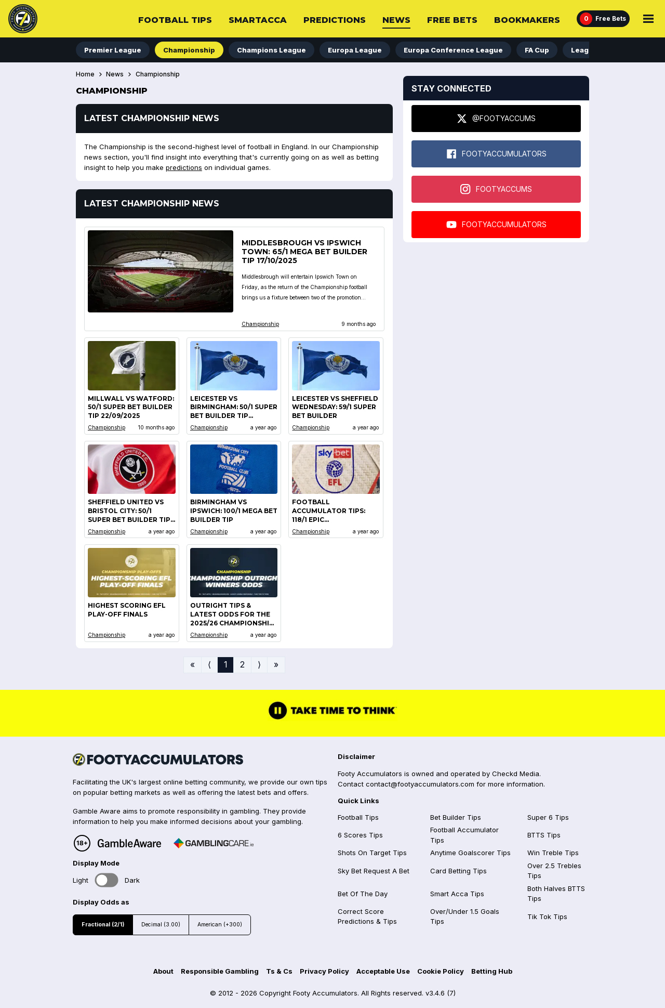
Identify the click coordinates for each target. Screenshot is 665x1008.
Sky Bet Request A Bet (373, 871)
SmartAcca (258, 20)
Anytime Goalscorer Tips (470, 852)
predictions (184, 167)
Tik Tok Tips (547, 916)
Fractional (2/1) (103, 924)
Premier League (112, 50)
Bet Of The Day (363, 893)
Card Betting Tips (458, 871)
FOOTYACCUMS (496, 189)
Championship (189, 50)
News (396, 20)
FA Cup (537, 50)
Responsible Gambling (220, 971)
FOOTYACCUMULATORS (496, 154)
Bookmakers (527, 20)
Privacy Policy (324, 971)
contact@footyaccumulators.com (420, 784)
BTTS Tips (544, 835)
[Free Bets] (603, 18)
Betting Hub (491, 971)
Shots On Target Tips (372, 852)
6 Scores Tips (360, 835)
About (163, 971)
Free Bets (452, 20)
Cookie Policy (440, 971)
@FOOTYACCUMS (496, 118)
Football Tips (175, 20)
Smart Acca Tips (457, 893)
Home (85, 74)
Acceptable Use (383, 971)
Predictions (334, 20)
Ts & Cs (279, 971)
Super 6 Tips (548, 817)
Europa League (355, 50)
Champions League (271, 50)
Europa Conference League (453, 50)
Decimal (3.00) (160, 924)
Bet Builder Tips (455, 817)
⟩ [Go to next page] (259, 665)
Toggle (106, 880)
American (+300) (219, 924)
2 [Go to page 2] (242, 665)
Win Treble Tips (553, 852)
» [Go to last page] (276, 665)
